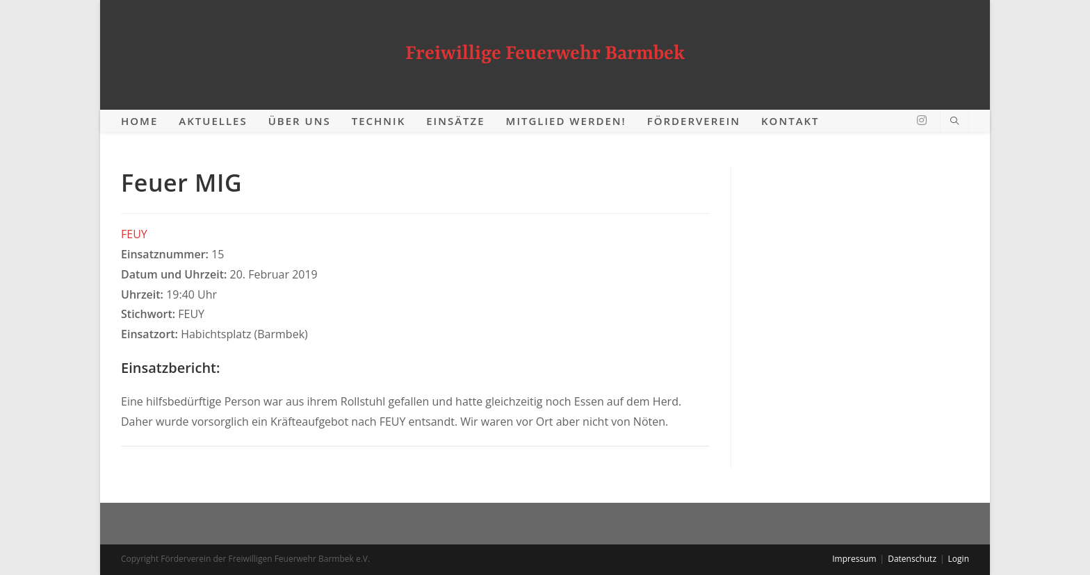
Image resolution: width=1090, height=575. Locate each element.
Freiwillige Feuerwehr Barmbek (545, 54)
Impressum (854, 559)
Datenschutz (912, 559)
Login (958, 559)
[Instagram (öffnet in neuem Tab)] (922, 120)
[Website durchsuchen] (954, 121)
